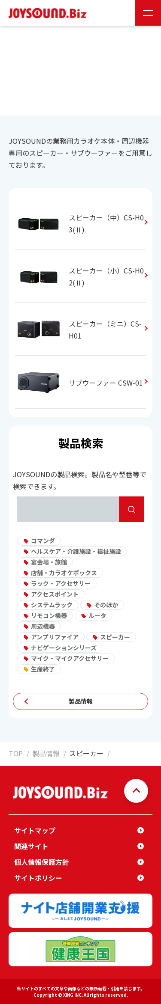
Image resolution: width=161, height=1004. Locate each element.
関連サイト (31, 846)
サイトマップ (34, 830)
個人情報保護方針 (41, 862)
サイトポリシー (38, 878)
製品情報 (81, 701)
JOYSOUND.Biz (49, 13)
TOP (16, 753)
